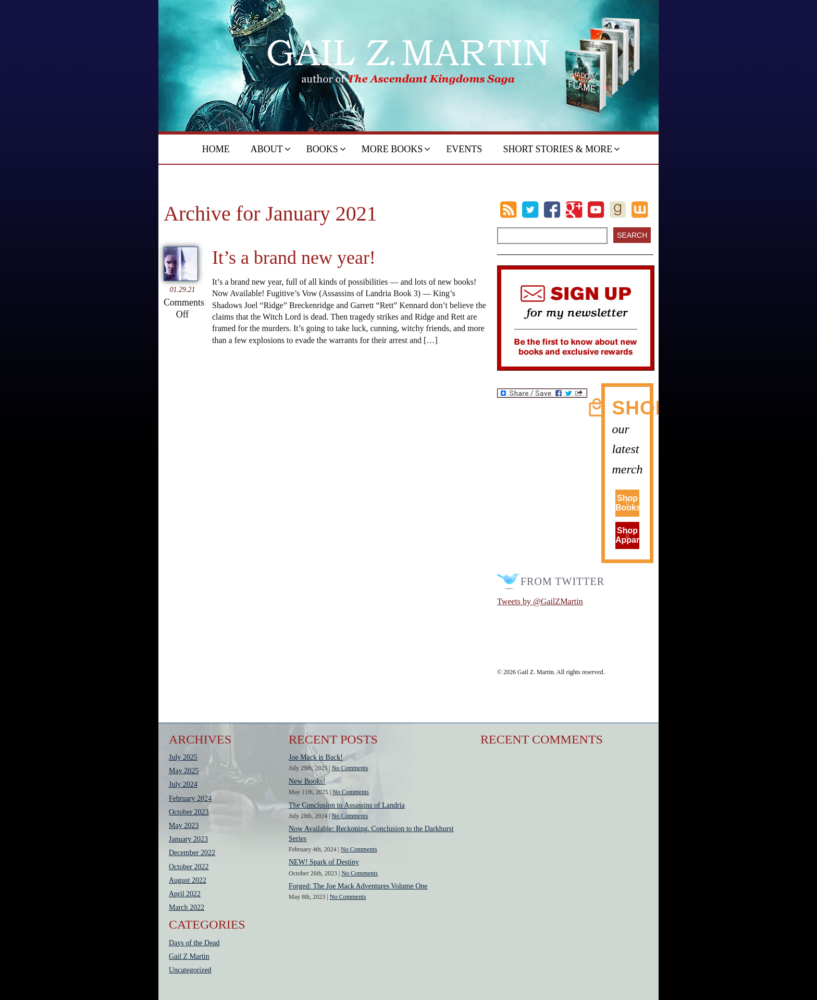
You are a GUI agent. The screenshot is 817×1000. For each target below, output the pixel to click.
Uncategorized (190, 970)
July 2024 (183, 784)
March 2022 (186, 907)
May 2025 (184, 771)
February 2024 (190, 798)
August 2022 (187, 880)
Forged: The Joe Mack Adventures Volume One (358, 886)
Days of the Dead (194, 943)
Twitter (530, 209)
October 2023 (189, 812)
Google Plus (574, 209)
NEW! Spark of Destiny (324, 862)
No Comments (350, 768)
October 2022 (189, 867)
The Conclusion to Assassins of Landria (347, 805)
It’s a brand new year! (294, 257)
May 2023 (184, 826)
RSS (508, 209)
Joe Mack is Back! (316, 757)
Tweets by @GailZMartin (540, 601)
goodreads (617, 209)
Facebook (552, 209)
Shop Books (627, 503)
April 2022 (185, 894)
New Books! (307, 781)
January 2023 (188, 839)
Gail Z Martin (189, 956)
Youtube (595, 209)
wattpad (639, 209)
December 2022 (192, 853)
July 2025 (183, 757)
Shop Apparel (627, 535)
